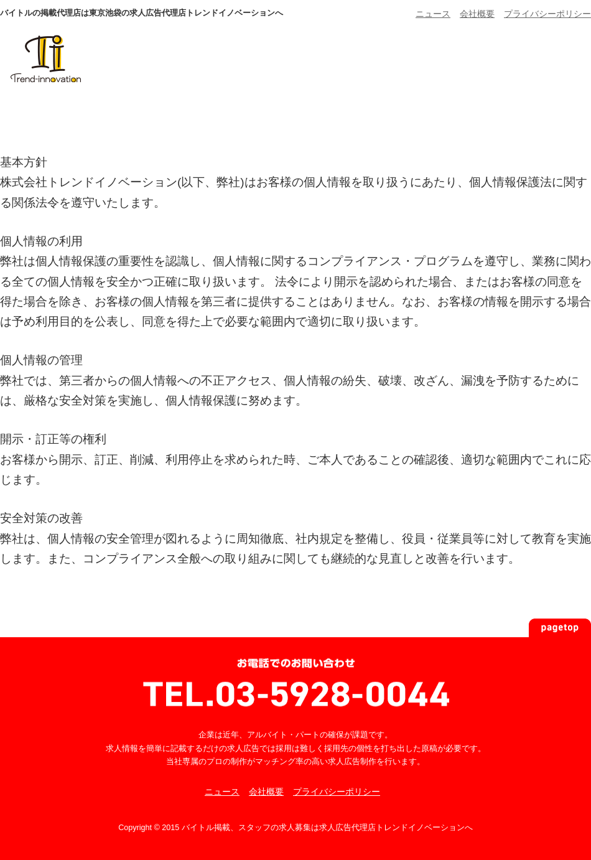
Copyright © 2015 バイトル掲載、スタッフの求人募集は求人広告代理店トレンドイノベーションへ (295, 827)
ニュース (433, 14)
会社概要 (477, 14)
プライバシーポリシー (547, 14)
